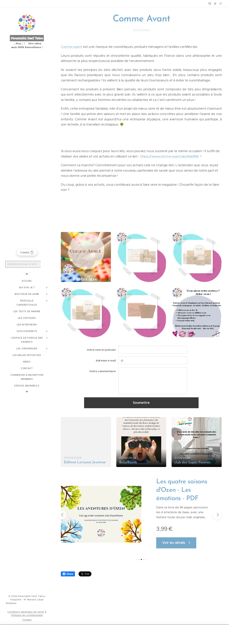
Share (68, 573)
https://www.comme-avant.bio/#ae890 (169, 156)
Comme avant (71, 47)
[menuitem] (27, 281)
